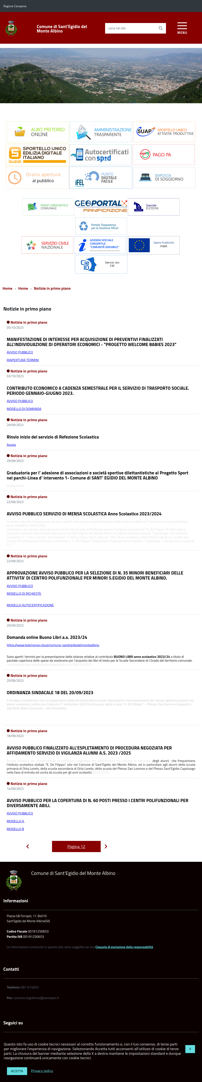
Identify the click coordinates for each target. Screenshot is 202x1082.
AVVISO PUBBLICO (20, 352)
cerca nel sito (117, 28)
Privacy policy (42, 1070)
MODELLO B (15, 828)
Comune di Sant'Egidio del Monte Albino (62, 28)
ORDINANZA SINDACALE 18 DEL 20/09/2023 (50, 692)
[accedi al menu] (182, 27)
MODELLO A (16, 821)
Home (7, 288)
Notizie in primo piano (52, 288)
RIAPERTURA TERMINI (23, 359)
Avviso (11, 444)
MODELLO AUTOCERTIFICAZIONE (30, 605)
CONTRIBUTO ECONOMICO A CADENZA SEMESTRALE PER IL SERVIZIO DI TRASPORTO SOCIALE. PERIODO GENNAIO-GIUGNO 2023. (98, 390)
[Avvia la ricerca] (160, 28)
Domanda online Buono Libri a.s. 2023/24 (47, 637)
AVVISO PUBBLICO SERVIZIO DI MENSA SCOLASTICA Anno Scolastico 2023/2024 (84, 513)
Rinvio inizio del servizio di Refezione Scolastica (53, 436)
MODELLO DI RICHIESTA (24, 593)
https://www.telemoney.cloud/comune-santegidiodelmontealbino (53, 645)
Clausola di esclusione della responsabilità (124, 947)
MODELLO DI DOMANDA (24, 408)
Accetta (17, 1071)
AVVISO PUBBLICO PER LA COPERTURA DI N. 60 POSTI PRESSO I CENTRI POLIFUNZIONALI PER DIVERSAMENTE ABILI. (97, 803)
